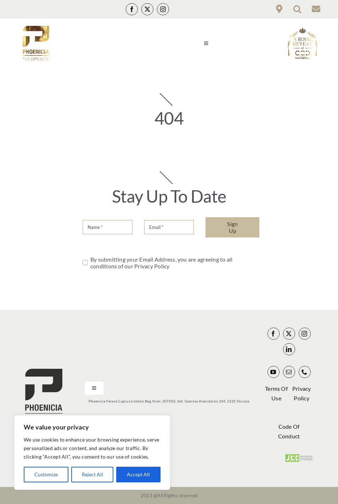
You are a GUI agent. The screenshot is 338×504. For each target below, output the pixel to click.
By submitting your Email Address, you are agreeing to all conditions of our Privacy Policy (161, 262)
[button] (297, 9)
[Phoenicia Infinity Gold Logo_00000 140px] (35, 28)
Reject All (92, 474)
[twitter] (147, 9)
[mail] (289, 372)
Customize (46, 474)
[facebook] (132, 9)
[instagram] (163, 9)
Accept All (138, 474)
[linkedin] (289, 349)
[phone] (305, 372)
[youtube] (273, 372)
